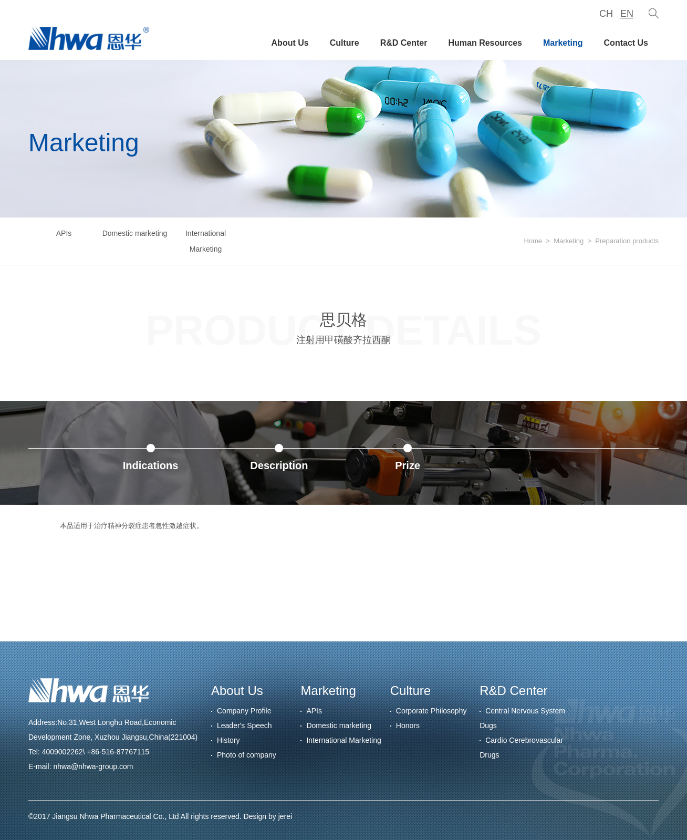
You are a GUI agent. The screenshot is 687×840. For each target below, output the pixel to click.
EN (626, 13)
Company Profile (244, 711)
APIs (64, 233)
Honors (408, 725)
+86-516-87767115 (118, 752)
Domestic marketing (135, 233)
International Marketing (205, 241)
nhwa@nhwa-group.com (93, 766)
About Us (290, 42)
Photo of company (246, 755)
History (228, 740)
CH (606, 13)
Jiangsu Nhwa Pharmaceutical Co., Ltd (115, 816)
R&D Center (404, 42)
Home (533, 241)
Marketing (563, 42)
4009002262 (62, 752)
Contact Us (626, 42)
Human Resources (485, 42)
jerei (285, 816)
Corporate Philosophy (431, 711)
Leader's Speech (244, 725)
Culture (344, 42)
